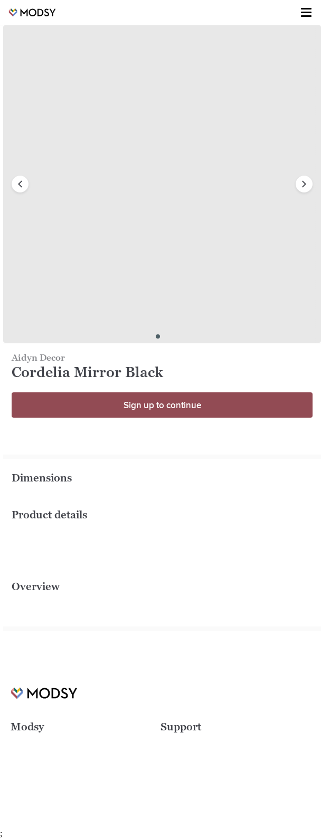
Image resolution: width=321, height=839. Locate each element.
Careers (23, 759)
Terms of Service (187, 759)
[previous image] (20, 184)
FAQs (169, 743)
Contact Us (178, 790)
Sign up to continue (162, 405)
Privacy (172, 774)
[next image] (304, 184)
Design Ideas (32, 743)
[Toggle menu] (306, 12)
